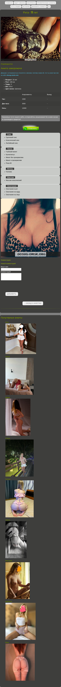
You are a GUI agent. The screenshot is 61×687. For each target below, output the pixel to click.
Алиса (7, 356)
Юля (7, 322)
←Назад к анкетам (32, 303)
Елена (7, 438)
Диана (7, 397)
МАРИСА (8, 601)
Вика (7, 642)
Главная (9, 3)
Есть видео (16, 6)
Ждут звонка (19, 3)
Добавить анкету (39, 6)
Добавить (11, 294)
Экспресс (31, 3)
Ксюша (7, 479)
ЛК (49, 6)
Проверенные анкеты (46, 3)
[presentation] (14, 286)
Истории (26, 6)
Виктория (9, 561)
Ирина (7, 520)
